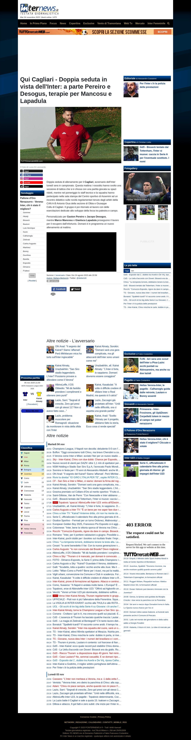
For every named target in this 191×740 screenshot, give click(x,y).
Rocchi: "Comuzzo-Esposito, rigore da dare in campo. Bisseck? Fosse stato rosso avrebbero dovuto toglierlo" (110, 531)
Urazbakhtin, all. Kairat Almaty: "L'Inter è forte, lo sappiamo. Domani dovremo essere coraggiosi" (104, 506)
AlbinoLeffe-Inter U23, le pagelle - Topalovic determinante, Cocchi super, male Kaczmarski (100, 697)
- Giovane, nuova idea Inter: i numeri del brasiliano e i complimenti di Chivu (94, 639)
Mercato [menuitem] (139, 23)
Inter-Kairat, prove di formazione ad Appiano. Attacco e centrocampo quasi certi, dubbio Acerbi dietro (106, 581)
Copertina (130, 142)
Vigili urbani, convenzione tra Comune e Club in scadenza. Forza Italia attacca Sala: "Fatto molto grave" (107, 574)
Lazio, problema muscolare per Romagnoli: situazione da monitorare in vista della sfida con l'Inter (64, 422)
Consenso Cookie (88, 717)
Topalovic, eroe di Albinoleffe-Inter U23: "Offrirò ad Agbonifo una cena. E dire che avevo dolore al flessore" (109, 588)
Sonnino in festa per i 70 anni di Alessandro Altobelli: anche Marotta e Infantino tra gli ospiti (101, 470)
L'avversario (59, 275)
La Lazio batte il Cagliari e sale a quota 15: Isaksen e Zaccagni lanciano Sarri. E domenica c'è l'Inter (105, 700)
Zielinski (26, 240)
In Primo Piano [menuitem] (38, 23)
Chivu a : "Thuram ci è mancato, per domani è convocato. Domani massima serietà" (99, 556)
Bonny (26, 251)
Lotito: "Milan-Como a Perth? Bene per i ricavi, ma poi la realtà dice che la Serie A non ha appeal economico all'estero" (115, 570)
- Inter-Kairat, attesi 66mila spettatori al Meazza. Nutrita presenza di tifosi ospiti (96, 631)
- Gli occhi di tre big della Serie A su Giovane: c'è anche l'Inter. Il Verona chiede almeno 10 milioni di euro (111, 606)
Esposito (26, 263)
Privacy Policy (104, 717)
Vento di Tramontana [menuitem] (109, 23)
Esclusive (129, 354)
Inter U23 (129, 458)
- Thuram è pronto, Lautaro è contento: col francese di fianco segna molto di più (97, 642)
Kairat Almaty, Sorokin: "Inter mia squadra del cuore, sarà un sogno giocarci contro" (97, 628)
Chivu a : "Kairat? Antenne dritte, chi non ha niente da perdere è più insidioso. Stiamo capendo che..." (110, 513)
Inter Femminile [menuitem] (156, 23)
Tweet (75, 289)
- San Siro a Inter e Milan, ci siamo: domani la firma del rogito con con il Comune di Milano (102, 481)
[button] (32, 275)
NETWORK (69, 722)
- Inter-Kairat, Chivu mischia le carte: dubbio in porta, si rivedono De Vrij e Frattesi (98, 635)
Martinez (26, 247)
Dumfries (27, 255)
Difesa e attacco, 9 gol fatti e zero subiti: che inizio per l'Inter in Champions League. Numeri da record (106, 704)
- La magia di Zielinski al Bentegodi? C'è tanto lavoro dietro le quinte (91, 621)
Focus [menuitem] (53, 23)
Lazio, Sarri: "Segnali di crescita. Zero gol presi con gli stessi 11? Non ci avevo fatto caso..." (101, 689)
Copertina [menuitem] (74, 23)
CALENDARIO (94, 722)
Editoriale (129, 78)
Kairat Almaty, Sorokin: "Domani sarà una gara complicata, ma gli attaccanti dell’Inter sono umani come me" (102, 353)
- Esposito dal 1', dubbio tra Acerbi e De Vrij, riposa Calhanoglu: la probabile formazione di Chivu (106, 660)
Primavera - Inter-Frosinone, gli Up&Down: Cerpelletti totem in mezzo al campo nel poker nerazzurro (154, 416)
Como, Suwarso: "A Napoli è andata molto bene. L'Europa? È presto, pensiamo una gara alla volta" (105, 585)
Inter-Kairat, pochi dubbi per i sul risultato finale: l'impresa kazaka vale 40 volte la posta (103, 538)
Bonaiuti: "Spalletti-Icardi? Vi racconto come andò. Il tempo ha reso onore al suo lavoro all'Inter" (103, 624)
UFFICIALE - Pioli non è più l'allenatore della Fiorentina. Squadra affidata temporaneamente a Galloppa (107, 599)
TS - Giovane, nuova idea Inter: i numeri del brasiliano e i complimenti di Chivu (157, 293)
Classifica (26, 448)
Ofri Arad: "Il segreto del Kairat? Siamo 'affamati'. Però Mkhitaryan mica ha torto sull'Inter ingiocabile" (106, 474)
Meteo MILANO (32, 411)
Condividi (59, 289)
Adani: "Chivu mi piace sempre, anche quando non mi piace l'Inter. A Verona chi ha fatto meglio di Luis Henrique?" (113, 686)
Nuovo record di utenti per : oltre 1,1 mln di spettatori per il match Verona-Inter (97, 463)
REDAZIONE (81, 722)
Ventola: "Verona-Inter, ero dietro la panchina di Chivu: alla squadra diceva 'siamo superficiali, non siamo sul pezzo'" (114, 682)
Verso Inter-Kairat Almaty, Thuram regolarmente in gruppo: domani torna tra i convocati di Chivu (106, 596)
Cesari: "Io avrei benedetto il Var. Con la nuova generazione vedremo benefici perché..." (99, 545)
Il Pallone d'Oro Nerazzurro (139, 430)
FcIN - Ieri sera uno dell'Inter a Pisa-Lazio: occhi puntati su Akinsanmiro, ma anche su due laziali (155, 366)
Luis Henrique (29, 228)
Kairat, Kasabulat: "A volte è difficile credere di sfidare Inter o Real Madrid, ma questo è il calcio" (103, 578)
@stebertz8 (81, 278)
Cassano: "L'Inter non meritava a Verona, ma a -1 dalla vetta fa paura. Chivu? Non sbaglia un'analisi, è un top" (111, 679)
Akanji (25, 216)
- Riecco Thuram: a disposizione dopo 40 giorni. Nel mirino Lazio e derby (94, 653)
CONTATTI (107, 722)
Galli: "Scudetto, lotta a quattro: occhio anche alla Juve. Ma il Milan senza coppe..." (96, 567)
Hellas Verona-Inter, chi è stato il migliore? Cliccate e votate (155, 442)
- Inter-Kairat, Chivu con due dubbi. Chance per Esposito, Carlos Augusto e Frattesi (99, 459)
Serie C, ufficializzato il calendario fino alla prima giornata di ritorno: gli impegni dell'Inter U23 (102, 517)
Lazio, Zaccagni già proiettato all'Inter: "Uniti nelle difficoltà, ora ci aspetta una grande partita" (102, 693)
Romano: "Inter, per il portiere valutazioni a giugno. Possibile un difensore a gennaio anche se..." (104, 535)
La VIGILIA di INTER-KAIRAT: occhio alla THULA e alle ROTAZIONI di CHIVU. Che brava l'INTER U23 (107, 603)
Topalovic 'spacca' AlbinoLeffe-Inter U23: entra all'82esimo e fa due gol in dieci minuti (100, 502)
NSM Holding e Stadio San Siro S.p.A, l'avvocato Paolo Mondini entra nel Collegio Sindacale (102, 466)
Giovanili (129, 404)
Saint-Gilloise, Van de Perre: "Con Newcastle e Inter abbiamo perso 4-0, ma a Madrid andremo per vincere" (109, 495)
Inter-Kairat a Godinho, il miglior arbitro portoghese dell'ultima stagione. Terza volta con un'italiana (104, 664)
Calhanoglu (28, 236)
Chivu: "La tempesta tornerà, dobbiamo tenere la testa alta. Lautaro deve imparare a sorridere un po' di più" (109, 542)
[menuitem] (168, 23)
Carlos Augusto (29, 243)
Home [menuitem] (23, 23)
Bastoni (26, 224)
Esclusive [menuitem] (88, 23)
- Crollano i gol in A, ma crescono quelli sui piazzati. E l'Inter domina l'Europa (98, 614)
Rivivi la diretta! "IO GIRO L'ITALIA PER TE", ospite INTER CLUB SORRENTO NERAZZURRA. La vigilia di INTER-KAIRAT (118, 477)
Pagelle (128, 380)
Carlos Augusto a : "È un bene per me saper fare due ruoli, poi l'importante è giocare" (102, 509)
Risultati (32, 280)
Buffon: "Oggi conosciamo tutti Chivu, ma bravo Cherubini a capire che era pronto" (96, 452)
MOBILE (117, 722)
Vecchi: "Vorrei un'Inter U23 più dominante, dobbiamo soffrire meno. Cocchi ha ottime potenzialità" (104, 592)
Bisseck (26, 220)
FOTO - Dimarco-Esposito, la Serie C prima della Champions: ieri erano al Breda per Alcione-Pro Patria (107, 560)
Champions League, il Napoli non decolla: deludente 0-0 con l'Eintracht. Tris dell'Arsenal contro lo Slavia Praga (111, 448)
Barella (26, 259)
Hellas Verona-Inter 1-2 (139, 199)
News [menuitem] (63, 23)
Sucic (25, 232)
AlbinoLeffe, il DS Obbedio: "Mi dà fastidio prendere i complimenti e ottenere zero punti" (99, 553)
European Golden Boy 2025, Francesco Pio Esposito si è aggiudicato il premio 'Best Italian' (101, 524)
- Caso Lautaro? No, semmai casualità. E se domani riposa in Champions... (95, 657)
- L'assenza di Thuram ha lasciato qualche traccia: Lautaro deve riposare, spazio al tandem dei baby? (109, 617)
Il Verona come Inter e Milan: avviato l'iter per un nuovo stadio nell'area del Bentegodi (98, 456)
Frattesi (26, 271)
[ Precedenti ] (32, 404)
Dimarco (26, 267)
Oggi (127, 271)
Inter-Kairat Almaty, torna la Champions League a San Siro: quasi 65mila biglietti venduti (99, 610)
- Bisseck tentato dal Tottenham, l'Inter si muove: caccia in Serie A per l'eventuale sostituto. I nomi (107, 499)
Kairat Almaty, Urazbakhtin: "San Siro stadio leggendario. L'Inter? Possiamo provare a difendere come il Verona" (63, 372)
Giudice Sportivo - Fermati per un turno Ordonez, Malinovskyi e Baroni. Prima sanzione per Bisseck (105, 520)
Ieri (132, 271)
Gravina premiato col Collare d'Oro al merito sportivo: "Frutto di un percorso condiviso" (98, 492)
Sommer (26, 212)
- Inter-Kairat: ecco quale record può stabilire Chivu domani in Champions (94, 646)
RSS (125, 722)
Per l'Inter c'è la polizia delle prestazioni (73, 667)
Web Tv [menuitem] (128, 23)
